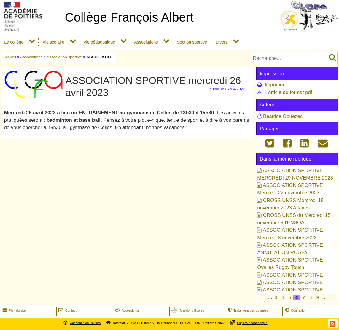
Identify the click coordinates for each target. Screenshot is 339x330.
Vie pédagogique (99, 42)
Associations (146, 42)
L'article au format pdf (288, 92)
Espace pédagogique (252, 323)
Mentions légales (187, 310)
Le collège (13, 42)
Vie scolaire (53, 42)
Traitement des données (247, 310)
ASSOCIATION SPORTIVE (293, 275)
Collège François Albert (129, 17)
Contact (67, 310)
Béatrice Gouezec (283, 116)
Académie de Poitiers (85, 323)
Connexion (295, 310)
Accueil (9, 57)
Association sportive (64, 57)
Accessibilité (127, 310)
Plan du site (13, 310)
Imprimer (274, 85)
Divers (221, 42)
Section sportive (192, 42)
